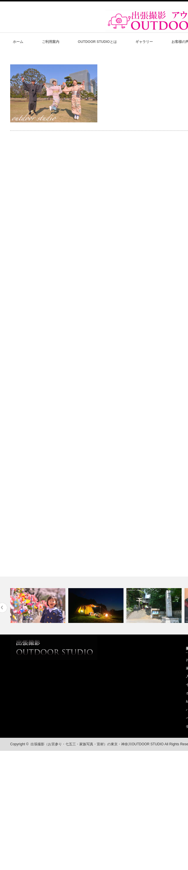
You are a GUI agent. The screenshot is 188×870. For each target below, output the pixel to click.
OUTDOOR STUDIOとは (97, 42)
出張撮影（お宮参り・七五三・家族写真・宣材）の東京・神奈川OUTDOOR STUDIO (97, 744)
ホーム (18, 42)
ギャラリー (144, 42)
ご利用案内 (50, 42)
